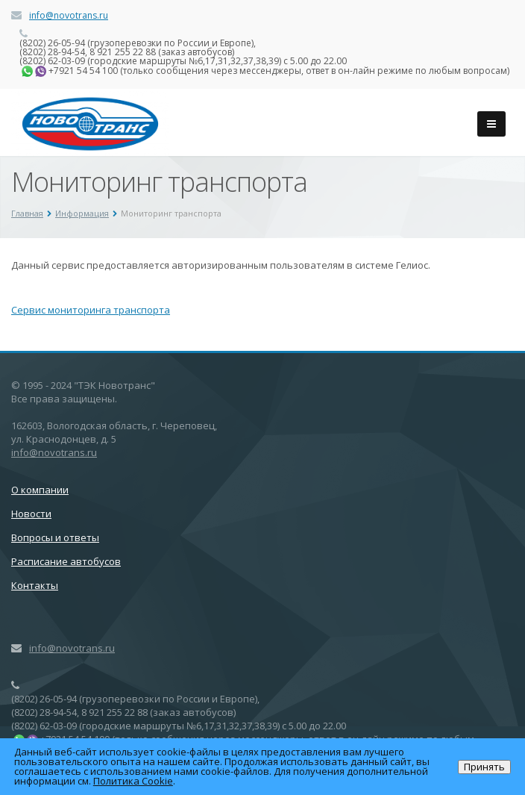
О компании (40, 489)
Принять (484, 766)
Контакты (34, 585)
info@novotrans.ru (68, 15)
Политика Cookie (133, 781)
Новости (31, 513)
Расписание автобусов (66, 561)
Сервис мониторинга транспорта (90, 310)
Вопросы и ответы (55, 537)
